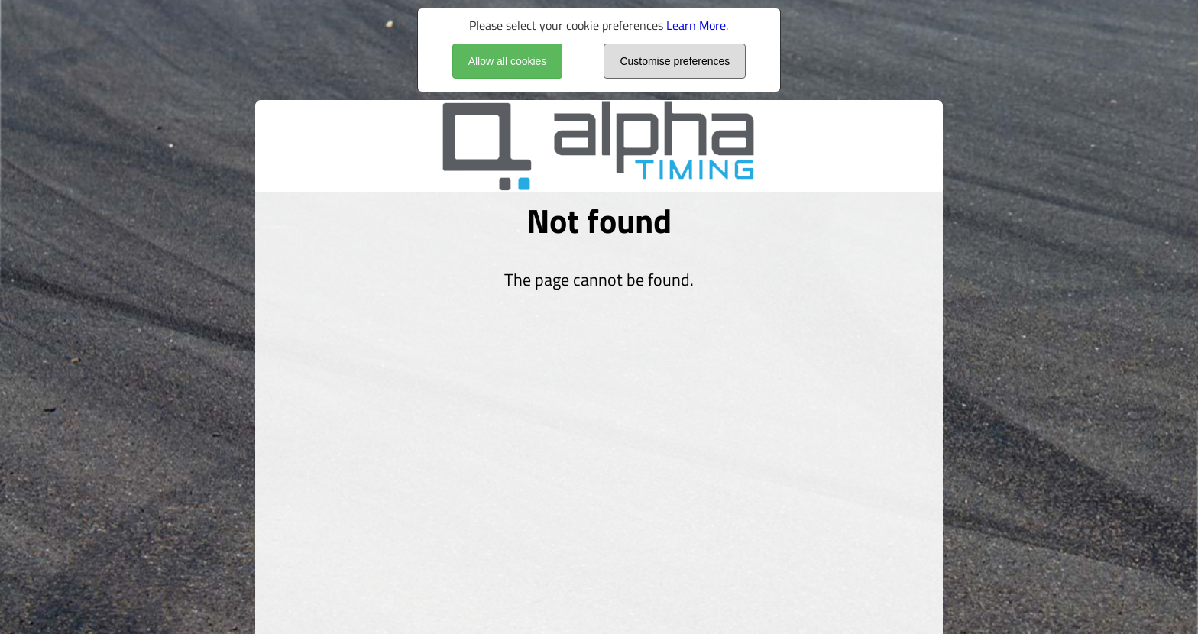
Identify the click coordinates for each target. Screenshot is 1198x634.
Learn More (696, 25)
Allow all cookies (507, 61)
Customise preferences (675, 61)
